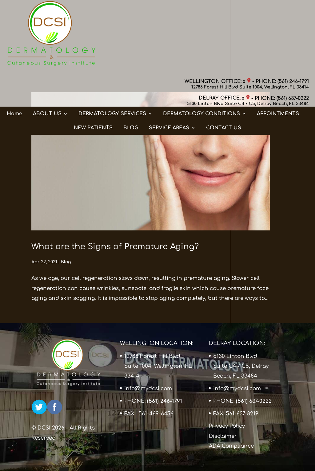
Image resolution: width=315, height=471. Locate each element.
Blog (66, 262)
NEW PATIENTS (93, 67)
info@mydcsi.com (148, 388)
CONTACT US (223, 67)
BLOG (130, 67)
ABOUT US (47, 53)
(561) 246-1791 (293, 11)
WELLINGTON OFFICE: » (218, 11)
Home (14, 53)
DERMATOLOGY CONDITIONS (201, 53)
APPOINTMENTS (278, 53)
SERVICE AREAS (169, 67)
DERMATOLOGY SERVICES (112, 53)
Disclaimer (223, 436)
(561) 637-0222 (293, 27)
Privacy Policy (227, 426)
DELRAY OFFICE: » (224, 27)
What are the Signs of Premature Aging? (115, 246)
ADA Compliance (231, 446)
